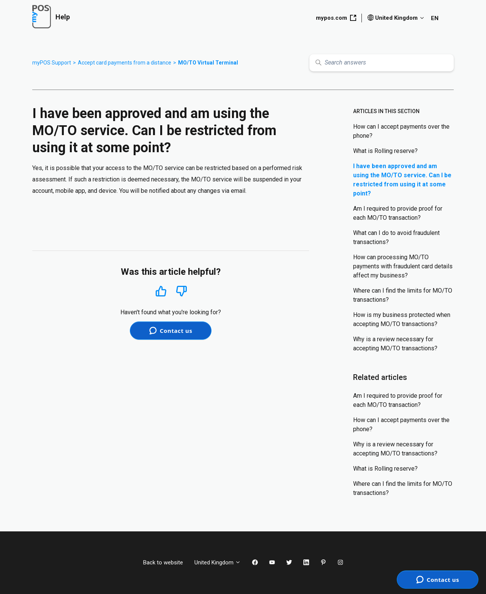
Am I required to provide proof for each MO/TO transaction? (397, 213)
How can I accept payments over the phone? (401, 131)
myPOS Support (51, 63)
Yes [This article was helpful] (161, 291)
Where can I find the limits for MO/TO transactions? (402, 295)
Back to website (163, 562)
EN (435, 18)
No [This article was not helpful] (181, 291)
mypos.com (336, 17)
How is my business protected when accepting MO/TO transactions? (401, 319)
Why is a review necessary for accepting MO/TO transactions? (395, 344)
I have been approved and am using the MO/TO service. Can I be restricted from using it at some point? (402, 179)
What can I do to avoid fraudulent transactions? (396, 237)
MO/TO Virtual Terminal (208, 63)
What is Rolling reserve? (385, 150)
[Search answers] (381, 62)
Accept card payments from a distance (124, 63)
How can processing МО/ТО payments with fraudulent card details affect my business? (403, 266)
